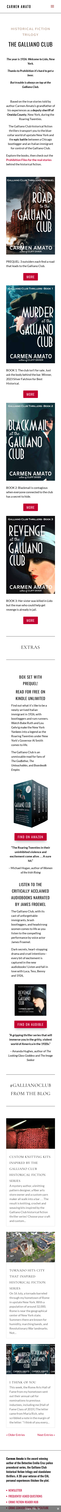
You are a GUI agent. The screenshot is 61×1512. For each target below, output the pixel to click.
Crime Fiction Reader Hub (23, 1502)
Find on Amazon (30, 836)
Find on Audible (31, 1024)
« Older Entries (15, 1435)
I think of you (22, 1382)
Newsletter (15, 1490)
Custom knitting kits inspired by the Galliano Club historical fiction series (30, 1169)
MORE (31, 276)
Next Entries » (46, 1435)
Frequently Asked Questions (25, 1496)
